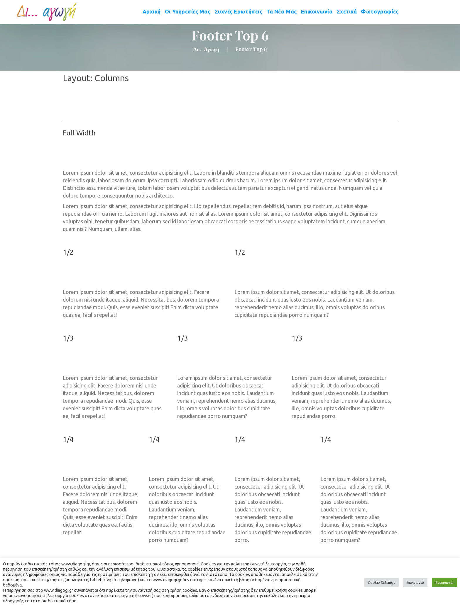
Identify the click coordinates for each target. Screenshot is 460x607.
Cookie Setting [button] (381, 582)
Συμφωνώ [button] (444, 582)
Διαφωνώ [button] (415, 582)
